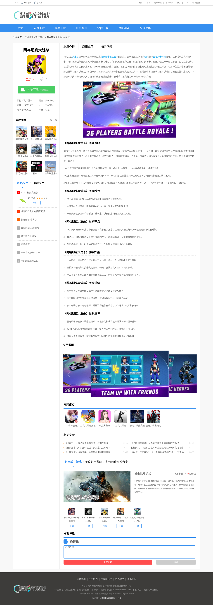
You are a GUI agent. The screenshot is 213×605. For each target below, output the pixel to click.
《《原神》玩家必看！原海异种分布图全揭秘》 (88, 443)
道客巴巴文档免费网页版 (33, 211)
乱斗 (107, 57)
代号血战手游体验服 (22, 168)
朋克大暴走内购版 (153, 418)
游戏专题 (158, 3)
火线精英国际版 (36, 133)
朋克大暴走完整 (137, 418)
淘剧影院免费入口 (29, 261)
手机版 (39, 3)
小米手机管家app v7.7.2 (32, 252)
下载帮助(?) (106, 579)
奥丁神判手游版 (28, 236)
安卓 (141, 3)
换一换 (54, 120)
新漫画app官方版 (29, 220)
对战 (164, 57)
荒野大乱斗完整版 (51, 151)
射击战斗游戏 (74, 463)
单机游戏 (124, 28)
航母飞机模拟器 (36, 151)
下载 (34, 203)
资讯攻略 (145, 28)
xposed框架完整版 (29, 192)
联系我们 (119, 579)
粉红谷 (36, 168)
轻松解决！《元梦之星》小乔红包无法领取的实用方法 (157, 448)
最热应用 (24, 184)
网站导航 (27, 3)
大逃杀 (75, 57)
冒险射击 (157, 57)
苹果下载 (60, 28)
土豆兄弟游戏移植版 (22, 151)
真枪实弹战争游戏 (22, 133)
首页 (16, 3)
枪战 (111, 57)
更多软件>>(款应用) (185, 473)
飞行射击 (40, 37)
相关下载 (106, 46)
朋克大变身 (104, 418)
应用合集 (81, 28)
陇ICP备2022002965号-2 (111, 598)
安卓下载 (39, 28)
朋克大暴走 (120, 418)
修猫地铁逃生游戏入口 (51, 133)
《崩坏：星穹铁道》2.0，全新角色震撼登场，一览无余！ (158, 452)
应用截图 (87, 46)
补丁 (179, 3)
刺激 (103, 57)
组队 (146, 57)
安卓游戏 (29, 37)
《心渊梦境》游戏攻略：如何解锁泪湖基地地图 (88, 452)
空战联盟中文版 (51, 168)
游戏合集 (169, 3)
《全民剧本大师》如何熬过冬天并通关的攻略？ (88, 448)
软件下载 (102, 28)
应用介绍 (69, 46)
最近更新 (196, 3)
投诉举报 (131, 579)
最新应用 (38, 183)
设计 (116, 57)
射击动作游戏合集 (118, 461)
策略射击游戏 (94, 461)
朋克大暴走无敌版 (88, 418)
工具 (187, 3)
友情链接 (81, 579)
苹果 (148, 3)
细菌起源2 (26, 244)
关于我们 (93, 579)
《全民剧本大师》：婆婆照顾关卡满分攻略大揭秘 (155, 443)
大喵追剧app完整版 (30, 228)
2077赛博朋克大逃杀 (71, 418)
